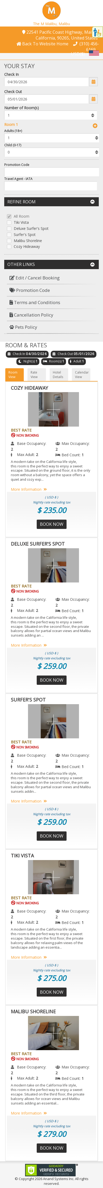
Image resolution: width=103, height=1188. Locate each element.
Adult (77, 361)
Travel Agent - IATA (18, 179)
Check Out (13, 91)
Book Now (51, 524)
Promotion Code (16, 165)
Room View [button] (12, 374)
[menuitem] (51, 278)
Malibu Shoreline (28, 241)
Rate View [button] (34, 374)
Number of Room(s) (21, 107)
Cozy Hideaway (27, 246)
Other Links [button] (51, 264)
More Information (30, 489)
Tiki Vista (21, 222)
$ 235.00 (51, 510)
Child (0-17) (12, 145)
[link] (51, 1169)
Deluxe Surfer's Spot (31, 228)
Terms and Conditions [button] (35, 302)
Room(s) (55, 361)
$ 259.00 (51, 666)
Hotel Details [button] (58, 374)
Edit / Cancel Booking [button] (35, 278)
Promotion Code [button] (30, 290)
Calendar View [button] (82, 374)
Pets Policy (23, 327)
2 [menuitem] (12, 449)
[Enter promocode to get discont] (52, 171)
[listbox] (50, 115)
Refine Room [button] (51, 202)
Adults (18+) (13, 131)
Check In (11, 74)
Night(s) (29, 361)
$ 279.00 (51, 1134)
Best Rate (21, 430)
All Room (21, 216)
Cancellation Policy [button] (31, 315)
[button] (51, 10)
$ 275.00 (51, 978)
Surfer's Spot (25, 235)
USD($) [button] (78, 54)
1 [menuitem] (83, 454)
